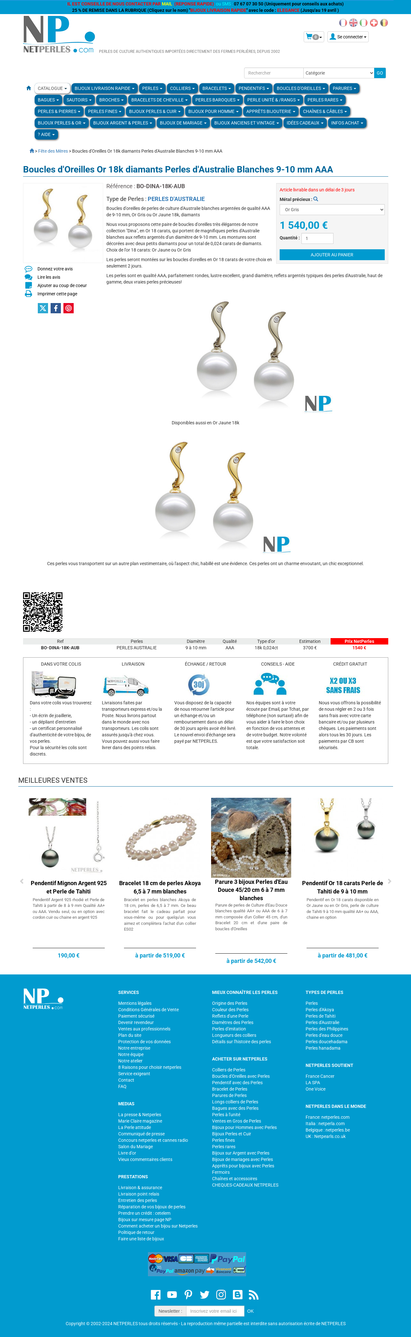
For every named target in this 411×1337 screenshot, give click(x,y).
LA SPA (313, 1082)
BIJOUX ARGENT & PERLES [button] (122, 122)
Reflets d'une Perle (230, 1016)
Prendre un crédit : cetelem (144, 1213)
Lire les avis (48, 277)
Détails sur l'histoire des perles (241, 1041)
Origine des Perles (229, 1003)
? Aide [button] (46, 134)
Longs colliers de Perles (235, 1101)
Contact (126, 1080)
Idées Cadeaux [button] (305, 122)
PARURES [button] (344, 88)
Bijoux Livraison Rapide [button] (105, 88)
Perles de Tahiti (320, 1016)
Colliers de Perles (228, 1069)
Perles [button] (152, 88)
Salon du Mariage (135, 1146)
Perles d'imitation (229, 1028)
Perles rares (223, 1146)
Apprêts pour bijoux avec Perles (243, 1165)
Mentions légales (135, 1003)
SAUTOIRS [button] (79, 99)
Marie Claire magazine (140, 1121)
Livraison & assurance (140, 1187)
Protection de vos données (144, 1041)
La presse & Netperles (139, 1114)
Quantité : (290, 237)
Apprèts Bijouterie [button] (270, 111)
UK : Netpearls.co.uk (326, 1136)
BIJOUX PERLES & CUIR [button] (155, 111)
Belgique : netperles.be (328, 1130)
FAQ (122, 1086)
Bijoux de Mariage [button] (183, 122)
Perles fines (223, 1140)
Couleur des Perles (230, 1009)
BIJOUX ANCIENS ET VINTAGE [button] (246, 122)
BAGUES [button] (48, 99)
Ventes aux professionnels (144, 1028)
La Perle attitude (134, 1127)
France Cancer (320, 1076)
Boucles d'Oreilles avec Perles (241, 1076)
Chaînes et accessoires (234, 1178)
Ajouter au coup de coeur (62, 285)
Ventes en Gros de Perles (236, 1121)
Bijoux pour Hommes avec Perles (244, 1127)
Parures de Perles (229, 1095)
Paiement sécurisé (136, 1016)
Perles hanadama (323, 1048)
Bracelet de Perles (229, 1089)
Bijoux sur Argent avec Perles (240, 1153)
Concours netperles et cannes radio (153, 1140)
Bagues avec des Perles (235, 1108)
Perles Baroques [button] (217, 99)
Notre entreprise (134, 1048)
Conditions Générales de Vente (148, 1009)
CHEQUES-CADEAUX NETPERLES (245, 1185)
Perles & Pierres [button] (59, 111)
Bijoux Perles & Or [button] (62, 122)
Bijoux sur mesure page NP (144, 1219)
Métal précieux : (299, 199)
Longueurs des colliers (234, 1035)
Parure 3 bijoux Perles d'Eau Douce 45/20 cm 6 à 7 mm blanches (251, 889)
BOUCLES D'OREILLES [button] (301, 88)
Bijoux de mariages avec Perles (242, 1159)
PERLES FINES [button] (104, 111)
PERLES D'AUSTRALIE (176, 199)
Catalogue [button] (52, 88)
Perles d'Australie (322, 1022)
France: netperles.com (327, 1117)
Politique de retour (136, 1232)
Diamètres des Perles (232, 1022)
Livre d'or (127, 1153)
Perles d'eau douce (324, 1035)
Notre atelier (130, 1060)
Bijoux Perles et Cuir (231, 1133)
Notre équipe (131, 1054)
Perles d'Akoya (320, 1009)
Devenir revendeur (136, 1022)
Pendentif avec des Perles (237, 1082)
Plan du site (129, 1035)
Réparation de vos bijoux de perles (151, 1206)
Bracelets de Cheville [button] (159, 99)
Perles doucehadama (327, 1041)
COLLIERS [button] (182, 88)
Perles (312, 1003)
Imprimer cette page (57, 293)
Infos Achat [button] (347, 122)
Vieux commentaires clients (145, 1159)
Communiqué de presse (141, 1133)
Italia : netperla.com (325, 1123)
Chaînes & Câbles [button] (325, 111)
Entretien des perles (137, 1200)
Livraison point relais (138, 1194)
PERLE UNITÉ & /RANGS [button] (273, 99)
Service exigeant (134, 1073)
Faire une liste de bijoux (141, 1238)
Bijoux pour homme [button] (213, 111)
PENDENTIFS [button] (254, 88)
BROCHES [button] (111, 99)
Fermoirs (221, 1172)
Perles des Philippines (327, 1028)
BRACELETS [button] (216, 88)
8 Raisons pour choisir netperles (149, 1067)
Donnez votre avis (55, 268)
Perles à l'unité (226, 1114)
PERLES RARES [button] (325, 99)
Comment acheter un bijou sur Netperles (158, 1226)
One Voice (315, 1089)
